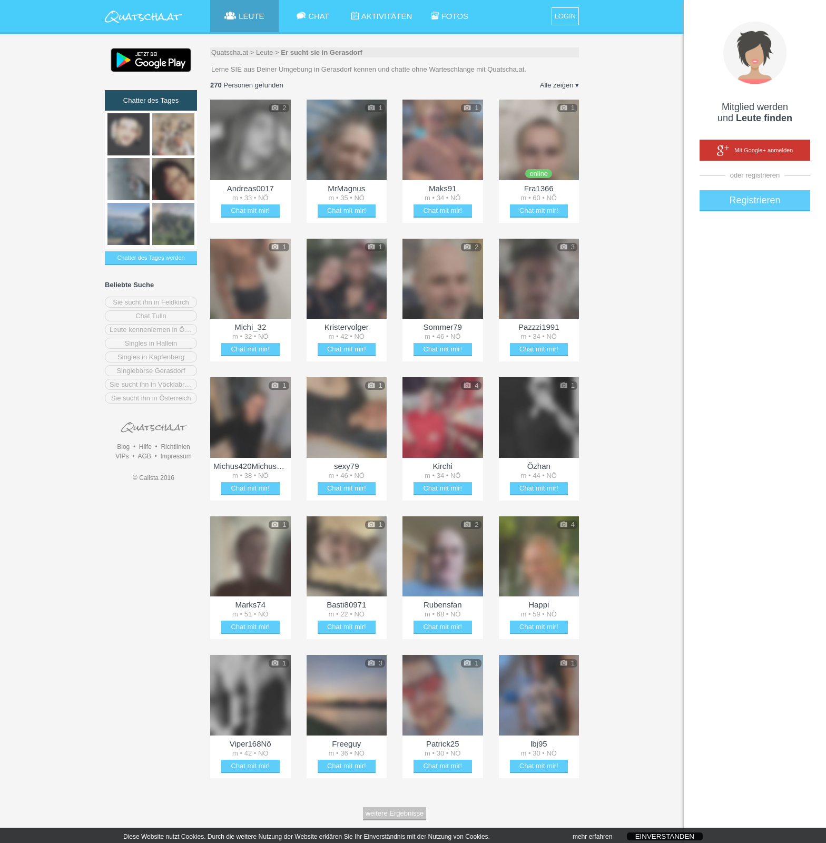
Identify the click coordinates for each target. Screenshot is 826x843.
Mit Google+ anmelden (755, 150)
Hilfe (145, 446)
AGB (144, 456)
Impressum (175, 456)
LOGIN (565, 16)
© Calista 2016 (153, 478)
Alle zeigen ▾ (559, 85)
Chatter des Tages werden (150, 257)
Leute (264, 52)
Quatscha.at (229, 52)
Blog (123, 446)
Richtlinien (175, 446)
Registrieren (754, 200)
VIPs (122, 456)
